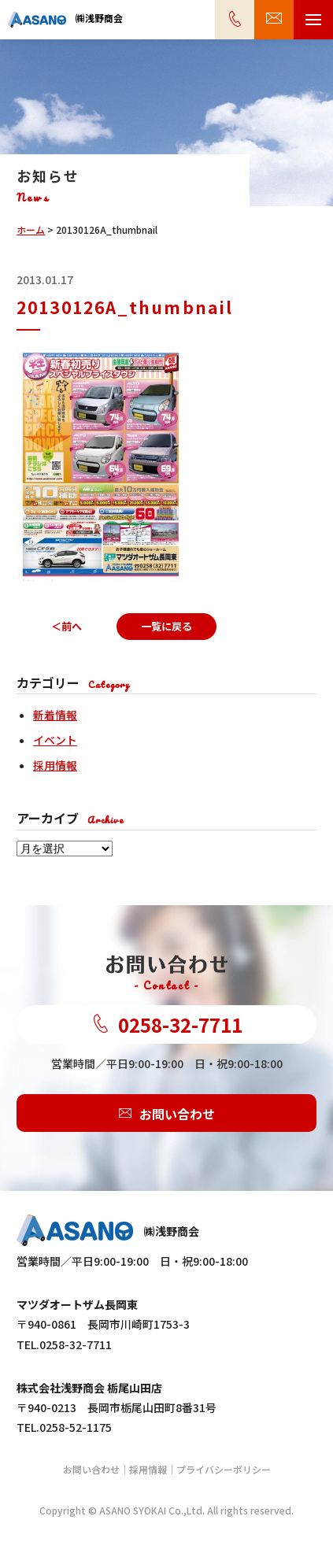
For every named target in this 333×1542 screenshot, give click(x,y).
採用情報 (55, 765)
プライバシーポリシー (223, 1469)
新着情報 (55, 715)
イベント (55, 740)
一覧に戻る (166, 626)
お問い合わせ (167, 1113)
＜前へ (66, 626)
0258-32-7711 (166, 1024)
